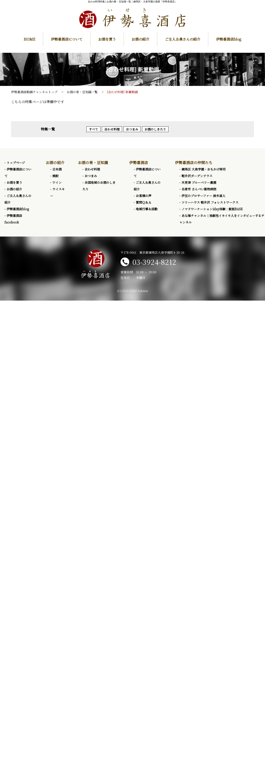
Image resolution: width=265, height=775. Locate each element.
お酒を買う (107, 39)
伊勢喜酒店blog (228, 39)
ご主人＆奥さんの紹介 (182, 39)
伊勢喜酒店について (67, 39)
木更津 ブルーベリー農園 (199, 182)
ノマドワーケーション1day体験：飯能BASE (212, 209)
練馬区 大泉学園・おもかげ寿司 (204, 169)
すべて (93, 129)
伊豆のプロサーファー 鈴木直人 (203, 195)
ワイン (57, 182)
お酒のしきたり (155, 129)
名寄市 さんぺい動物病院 (199, 189)
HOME (29, 39)
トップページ (16, 162)
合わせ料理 (112, 129)
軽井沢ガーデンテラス (197, 176)
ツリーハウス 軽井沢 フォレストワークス (210, 202)
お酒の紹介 (140, 39)
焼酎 (55, 176)
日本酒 (57, 169)
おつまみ (132, 129)
